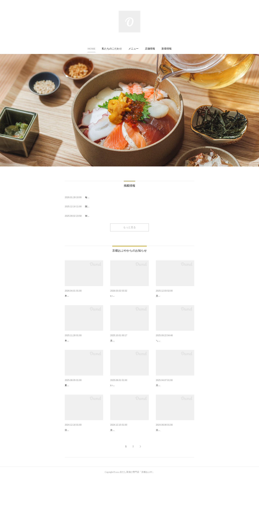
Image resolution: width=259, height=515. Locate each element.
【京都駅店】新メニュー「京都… (129, 349)
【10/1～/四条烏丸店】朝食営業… (175, 349)
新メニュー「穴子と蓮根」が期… (84, 295)
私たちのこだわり (112, 48)
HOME (91, 48)
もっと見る (129, 227)
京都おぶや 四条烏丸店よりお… (128, 295)
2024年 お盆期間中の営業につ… (174, 458)
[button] (91, 48)
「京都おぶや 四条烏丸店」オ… (128, 404)
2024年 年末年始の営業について (83, 458)
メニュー (133, 48)
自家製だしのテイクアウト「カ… (129, 458)
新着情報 (167, 48)
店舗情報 (150, 48)
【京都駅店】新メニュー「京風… (84, 349)
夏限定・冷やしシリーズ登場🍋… (84, 404)
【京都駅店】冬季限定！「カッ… (175, 295)
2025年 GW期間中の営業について (175, 404)
